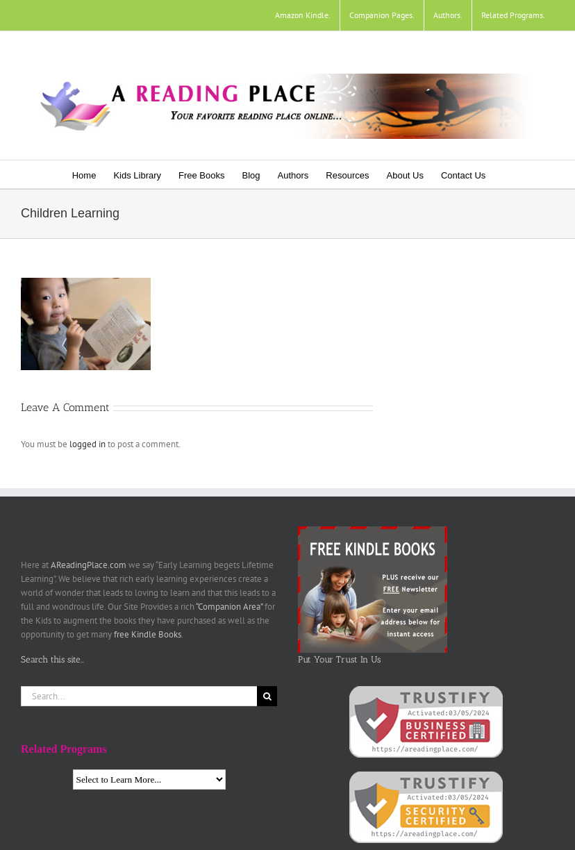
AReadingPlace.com (88, 565)
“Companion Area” (229, 606)
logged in (87, 444)
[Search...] (139, 696)
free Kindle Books (147, 634)
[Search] (267, 696)
